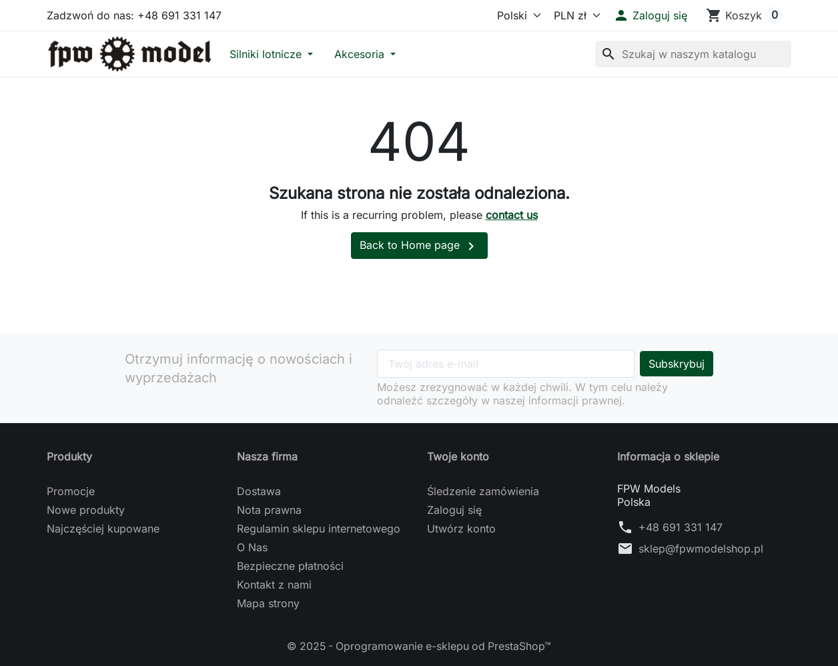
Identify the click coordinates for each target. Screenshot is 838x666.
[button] (650, 15)
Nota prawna (269, 510)
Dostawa (259, 491)
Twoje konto (458, 456)
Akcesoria (361, 54)
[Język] (513, 15)
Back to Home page (419, 246)
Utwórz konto (461, 528)
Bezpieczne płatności (290, 566)
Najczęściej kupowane (103, 528)
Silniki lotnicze (267, 54)
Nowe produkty (86, 510)
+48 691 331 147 (681, 527)
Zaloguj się (454, 510)
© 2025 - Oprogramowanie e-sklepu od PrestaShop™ (419, 646)
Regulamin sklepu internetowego (318, 528)
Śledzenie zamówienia (483, 491)
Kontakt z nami (274, 584)
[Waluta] (574, 15)
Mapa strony (268, 603)
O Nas (252, 547)
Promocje (71, 491)
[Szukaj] (693, 54)
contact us (512, 215)
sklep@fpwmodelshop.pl (701, 548)
